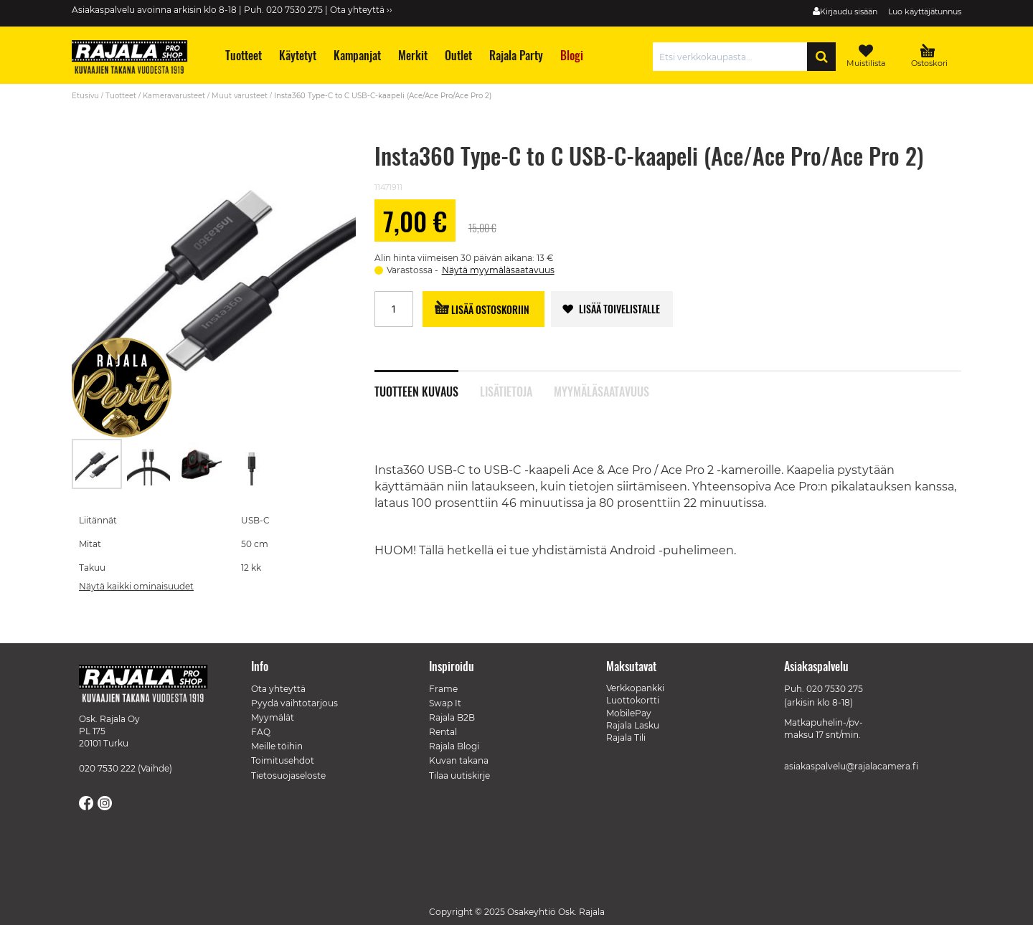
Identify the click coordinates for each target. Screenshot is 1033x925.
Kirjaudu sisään (848, 11)
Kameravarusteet (174, 95)
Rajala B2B (452, 717)
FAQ (260, 731)
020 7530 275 (834, 688)
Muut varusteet (240, 95)
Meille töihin (277, 746)
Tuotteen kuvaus (416, 390)
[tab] (427, 383)
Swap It (445, 703)
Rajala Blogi (454, 746)
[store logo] (136, 58)
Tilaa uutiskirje (459, 775)
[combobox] (733, 56)
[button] (149, 463)
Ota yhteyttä (278, 688)
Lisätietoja (506, 390)
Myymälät (272, 717)
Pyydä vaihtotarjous (294, 703)
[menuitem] (243, 56)
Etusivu (85, 95)
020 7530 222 (107, 768)
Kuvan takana (459, 760)
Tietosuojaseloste (288, 775)
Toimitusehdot (282, 760)
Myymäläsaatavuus (601, 390)
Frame (443, 688)
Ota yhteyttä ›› (361, 9)
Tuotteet (120, 95)
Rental (443, 731)
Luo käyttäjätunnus (924, 11)
